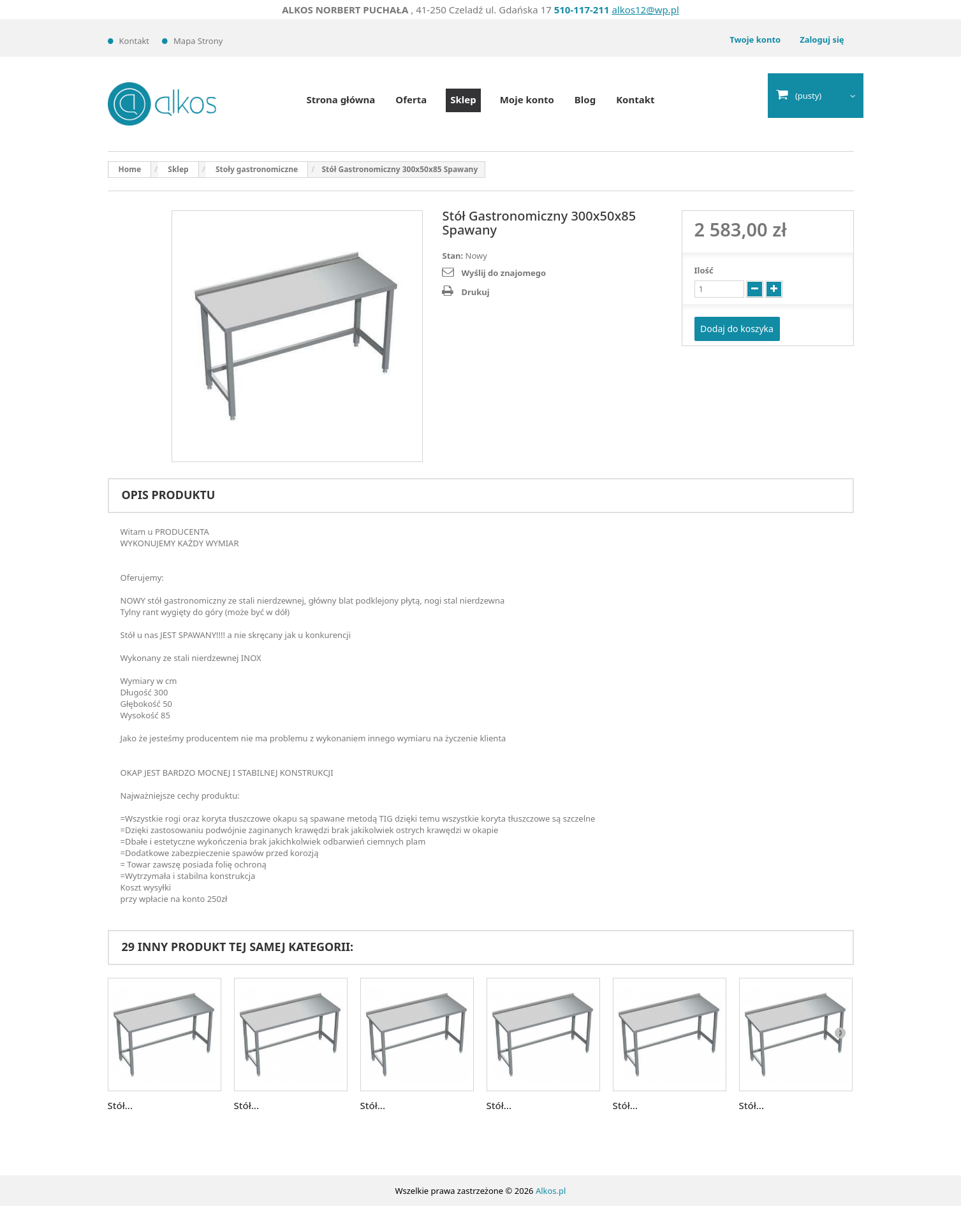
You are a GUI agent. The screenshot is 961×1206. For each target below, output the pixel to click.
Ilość (704, 270)
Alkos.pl (551, 1190)
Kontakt (134, 41)
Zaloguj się (822, 39)
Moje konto (527, 99)
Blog (585, 99)
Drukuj (475, 292)
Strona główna (340, 99)
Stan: (452, 255)
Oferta (411, 99)
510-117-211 (582, 9)
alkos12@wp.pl (645, 9)
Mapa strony (198, 41)
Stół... (120, 1105)
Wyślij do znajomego (503, 273)
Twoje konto (755, 39)
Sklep (463, 99)
